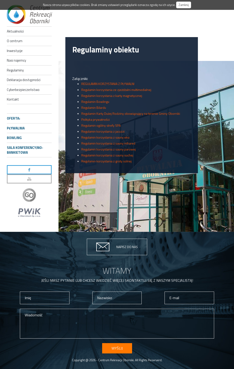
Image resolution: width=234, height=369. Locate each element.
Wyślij (117, 348)
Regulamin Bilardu (93, 107)
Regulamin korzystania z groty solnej (106, 161)
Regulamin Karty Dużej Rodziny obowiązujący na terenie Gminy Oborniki (130, 113)
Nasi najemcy (16, 60)
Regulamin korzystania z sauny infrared (108, 143)
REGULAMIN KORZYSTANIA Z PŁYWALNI (107, 83)
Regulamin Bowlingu (95, 101)
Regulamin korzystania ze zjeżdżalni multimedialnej (116, 89)
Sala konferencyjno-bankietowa (25, 150)
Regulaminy (15, 70)
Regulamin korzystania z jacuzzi (103, 131)
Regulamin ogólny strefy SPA (101, 125)
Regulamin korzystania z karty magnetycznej (111, 95)
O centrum (14, 41)
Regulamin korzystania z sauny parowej (108, 149)
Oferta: (13, 118)
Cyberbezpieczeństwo (23, 89)
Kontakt (13, 99)
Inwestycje (15, 50)
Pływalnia (16, 128)
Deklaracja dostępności (23, 79)
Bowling (14, 137)
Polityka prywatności (95, 119)
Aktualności (15, 31)
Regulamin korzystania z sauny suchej (107, 155)
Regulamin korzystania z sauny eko (105, 137)
